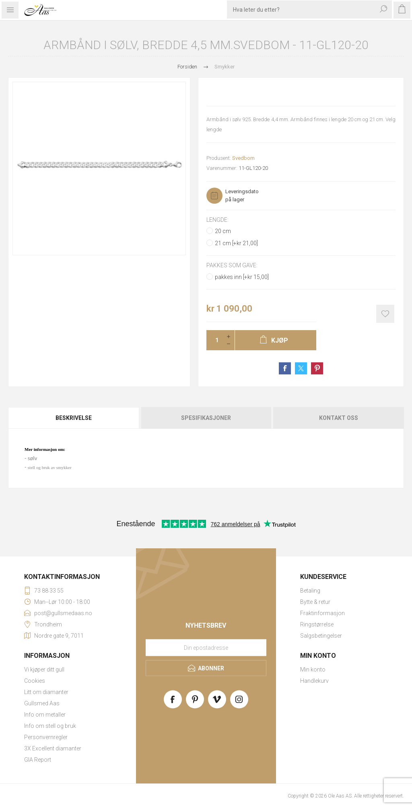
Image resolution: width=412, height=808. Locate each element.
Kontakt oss (338, 418)
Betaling (310, 590)
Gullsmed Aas (42, 703)
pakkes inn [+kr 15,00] (242, 277)
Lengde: (217, 220)
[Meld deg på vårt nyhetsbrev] (206, 647)
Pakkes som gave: (232, 265)
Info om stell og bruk (50, 726)
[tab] (74, 418)
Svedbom (243, 158)
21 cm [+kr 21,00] (236, 243)
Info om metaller (45, 714)
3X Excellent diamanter (52, 748)
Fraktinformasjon (322, 613)
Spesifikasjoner (206, 418)
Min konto (312, 669)
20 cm (223, 231)
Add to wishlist (385, 314)
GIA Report (37, 759)
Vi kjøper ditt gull (44, 669)
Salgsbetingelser (321, 635)
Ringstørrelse (317, 624)
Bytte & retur (315, 602)
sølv (32, 458)
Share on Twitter (301, 368)
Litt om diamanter (46, 692)
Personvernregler (46, 737)
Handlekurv (314, 681)
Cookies (34, 681)
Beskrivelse (74, 418)
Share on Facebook (285, 368)
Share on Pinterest (317, 368)
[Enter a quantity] (214, 340)
